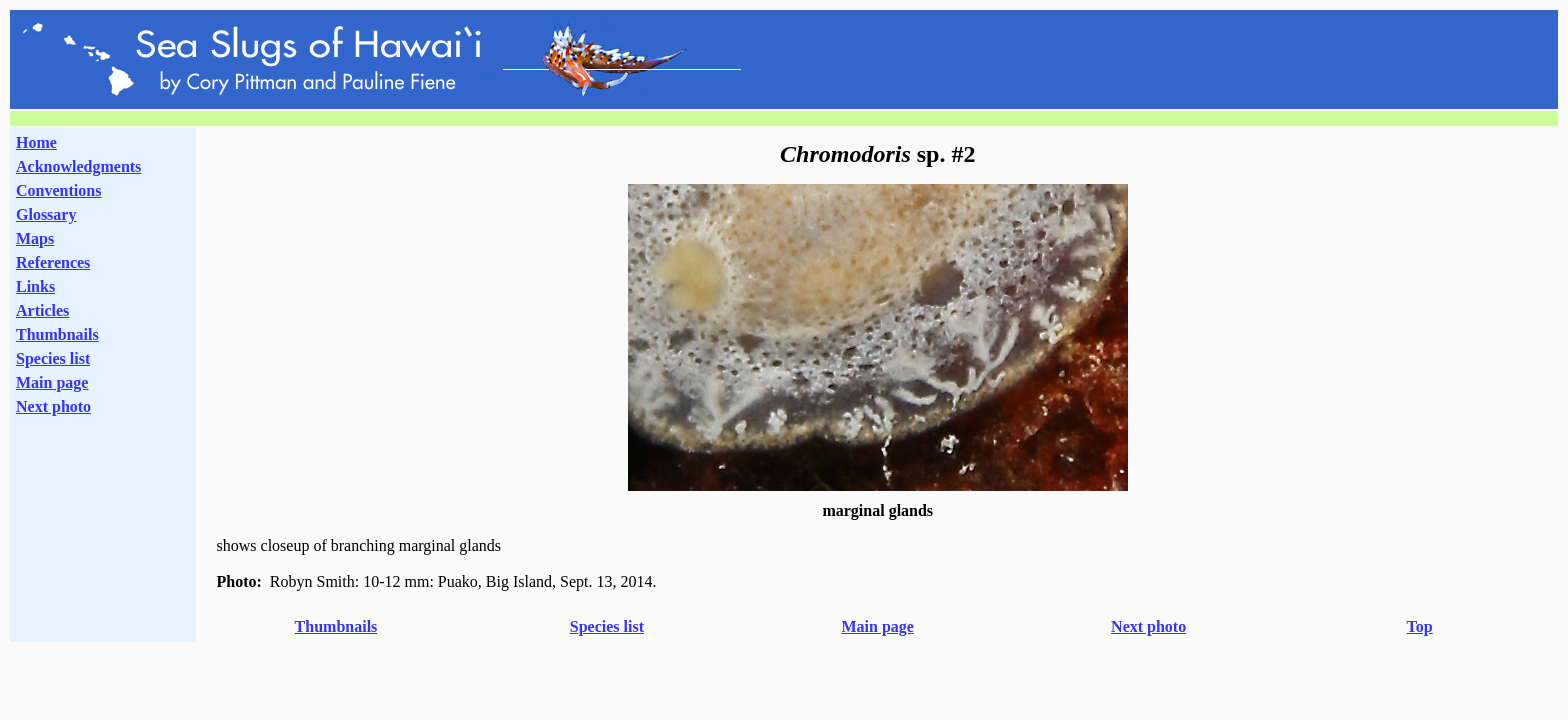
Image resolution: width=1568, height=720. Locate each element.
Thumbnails (57, 334)
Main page (52, 382)
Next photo (1148, 626)
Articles (42, 310)
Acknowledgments (78, 166)
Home (36, 142)
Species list (53, 358)
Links (35, 286)
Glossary (46, 214)
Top (1419, 626)
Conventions (58, 190)
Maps (35, 238)
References (53, 262)
